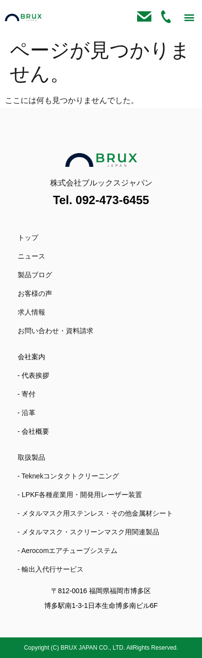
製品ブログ (35, 275)
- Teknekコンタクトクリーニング (68, 476)
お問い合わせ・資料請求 (55, 331)
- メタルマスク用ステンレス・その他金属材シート (95, 513)
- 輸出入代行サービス (51, 569)
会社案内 (31, 357)
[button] (189, 17)
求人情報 (31, 312)
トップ (28, 237)
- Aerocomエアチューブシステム (68, 550)
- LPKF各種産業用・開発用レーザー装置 (80, 495)
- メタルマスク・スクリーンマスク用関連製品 (89, 532)
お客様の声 (35, 293)
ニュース (31, 256)
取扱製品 (31, 457)
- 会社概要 (34, 431)
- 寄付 (27, 394)
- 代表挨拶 (34, 375)
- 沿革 (27, 413)
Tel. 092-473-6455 (101, 200)
